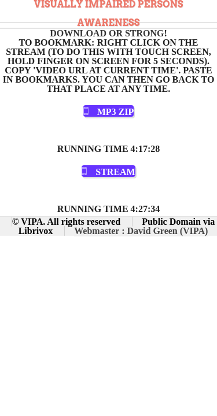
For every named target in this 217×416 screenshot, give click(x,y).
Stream (115, 172)
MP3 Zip (115, 112)
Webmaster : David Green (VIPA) (141, 231)
